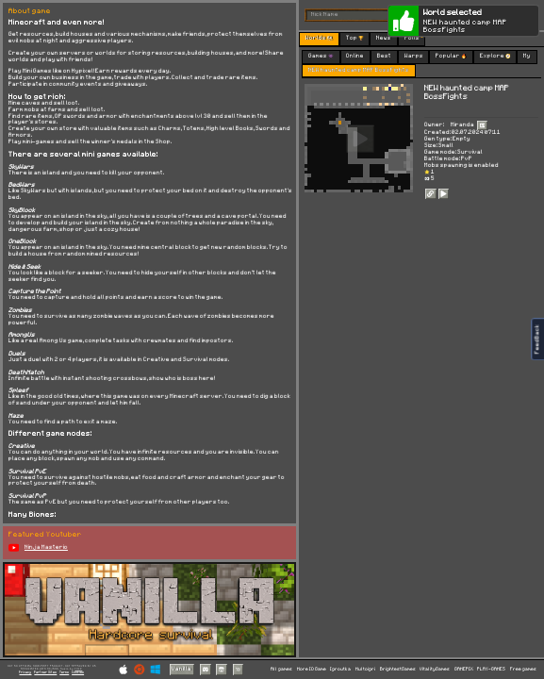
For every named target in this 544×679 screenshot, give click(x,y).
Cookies (78, 672)
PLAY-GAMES (491, 669)
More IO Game (311, 669)
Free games (523, 669)
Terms (64, 672)
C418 (78, 669)
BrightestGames (398, 669)
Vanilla (181, 668)
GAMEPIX (463, 669)
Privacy (25, 672)
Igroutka (340, 669)
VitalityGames (435, 669)
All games (281, 669)
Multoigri (365, 669)
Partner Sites (45, 672)
